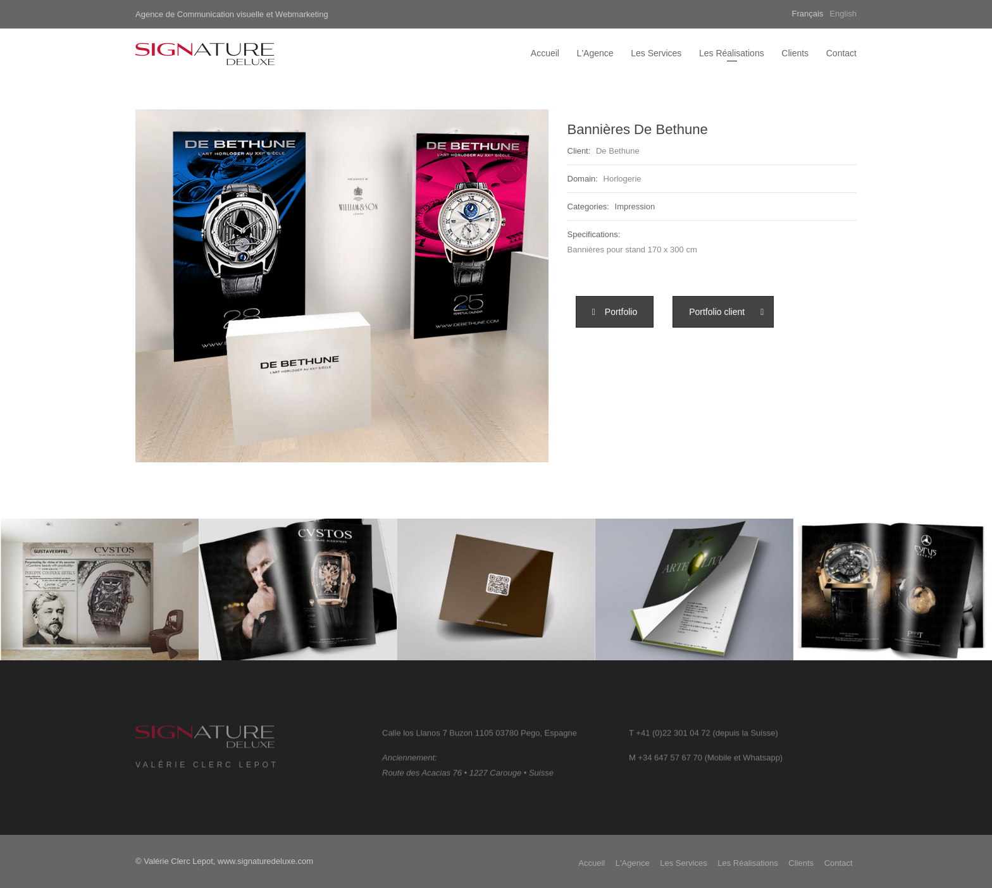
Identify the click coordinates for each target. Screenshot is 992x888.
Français (808, 13)
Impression (635, 206)
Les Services (656, 53)
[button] (615, 312)
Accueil (545, 53)
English (843, 13)
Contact (841, 53)
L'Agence (595, 53)
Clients (795, 53)
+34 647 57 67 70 (670, 762)
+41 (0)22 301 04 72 (673, 737)
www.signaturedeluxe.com (265, 861)
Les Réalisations (731, 53)
